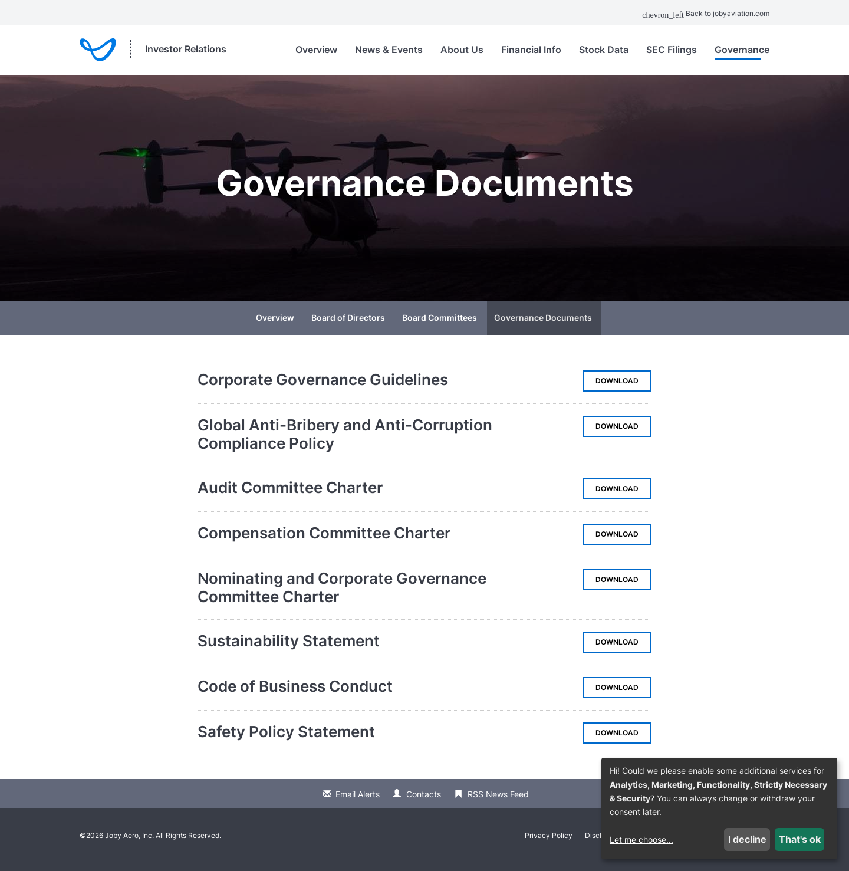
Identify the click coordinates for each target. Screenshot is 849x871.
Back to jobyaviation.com (705, 13)
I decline (747, 839)
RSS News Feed (498, 802)
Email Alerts (357, 802)
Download (623, 392)
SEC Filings (671, 49)
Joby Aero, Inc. (129, 843)
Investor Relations (185, 49)
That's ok (800, 839)
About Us (461, 49)
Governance (742, 49)
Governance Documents (543, 326)
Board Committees (439, 326)
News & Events (389, 49)
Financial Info (531, 49)
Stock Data (603, 49)
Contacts (423, 802)
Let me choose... (641, 839)
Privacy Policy (548, 843)
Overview (316, 49)
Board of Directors (348, 326)
